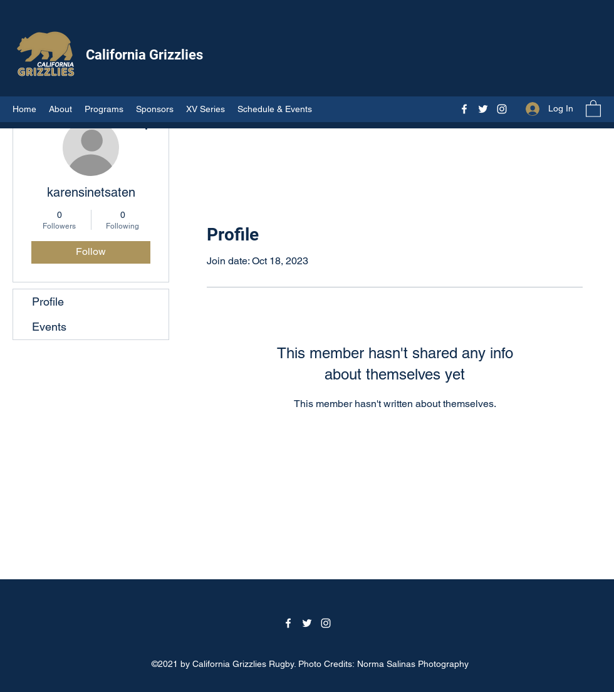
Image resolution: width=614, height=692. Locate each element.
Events (49, 326)
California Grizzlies (144, 55)
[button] (593, 108)
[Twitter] (483, 109)
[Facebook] (464, 109)
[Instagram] (502, 109)
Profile (48, 301)
